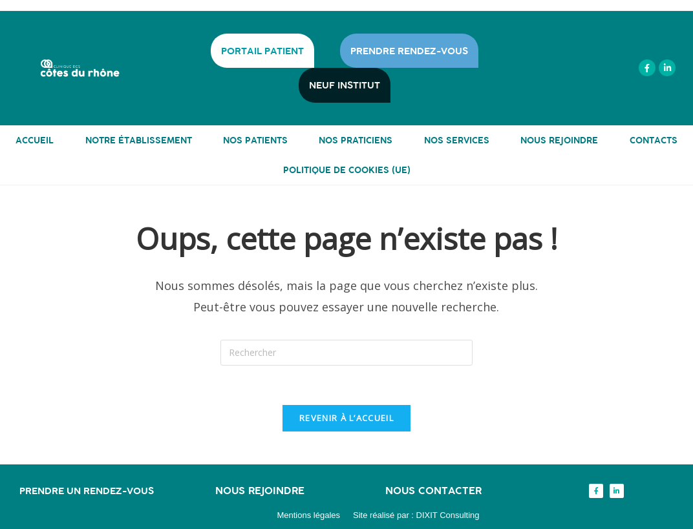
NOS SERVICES (456, 139)
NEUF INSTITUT (344, 85)
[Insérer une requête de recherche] (346, 353)
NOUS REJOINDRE (559, 139)
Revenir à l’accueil (346, 418)
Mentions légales (308, 515)
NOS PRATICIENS (355, 139)
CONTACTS (653, 139)
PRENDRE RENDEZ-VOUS (409, 51)
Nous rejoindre (259, 490)
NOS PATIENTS (255, 139)
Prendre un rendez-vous (86, 490)
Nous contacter (433, 490)
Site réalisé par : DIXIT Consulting (416, 515)
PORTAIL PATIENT (262, 51)
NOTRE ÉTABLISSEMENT (138, 139)
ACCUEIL (35, 139)
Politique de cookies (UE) (346, 169)
